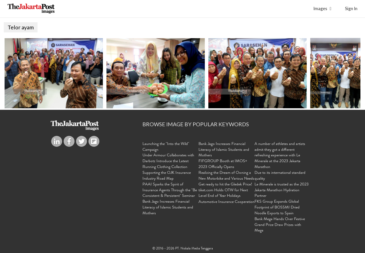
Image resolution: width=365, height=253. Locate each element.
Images (320, 8)
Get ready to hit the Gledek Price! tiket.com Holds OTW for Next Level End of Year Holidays (225, 190)
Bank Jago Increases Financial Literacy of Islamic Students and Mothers (167, 208)
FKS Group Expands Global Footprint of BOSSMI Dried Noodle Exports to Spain (277, 208)
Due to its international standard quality (279, 176)
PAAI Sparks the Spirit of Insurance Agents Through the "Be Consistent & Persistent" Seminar (169, 190)
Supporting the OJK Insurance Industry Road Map (166, 176)
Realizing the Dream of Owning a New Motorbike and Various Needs (226, 176)
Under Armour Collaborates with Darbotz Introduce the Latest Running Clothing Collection (168, 161)
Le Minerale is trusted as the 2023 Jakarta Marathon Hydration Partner (281, 190)
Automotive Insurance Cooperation (226, 202)
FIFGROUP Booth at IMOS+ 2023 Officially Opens (222, 164)
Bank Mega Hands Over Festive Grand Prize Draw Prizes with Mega (279, 225)
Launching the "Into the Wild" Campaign (165, 147)
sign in (351, 8)
